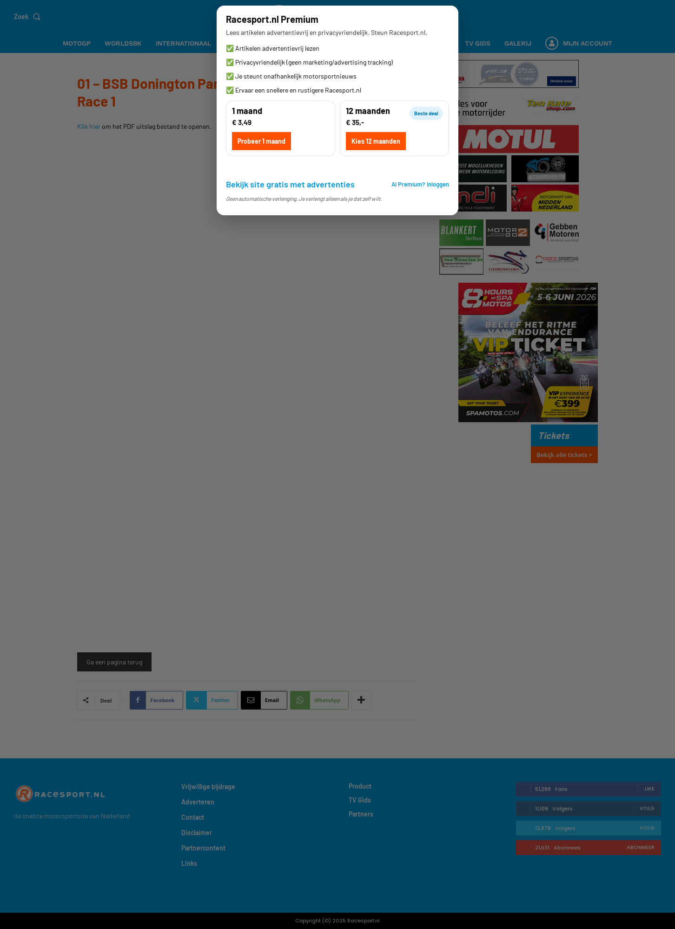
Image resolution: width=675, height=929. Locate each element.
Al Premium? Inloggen (420, 184)
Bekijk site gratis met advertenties (290, 184)
